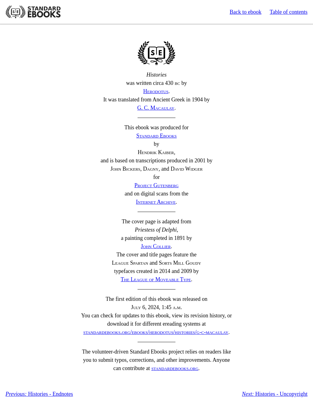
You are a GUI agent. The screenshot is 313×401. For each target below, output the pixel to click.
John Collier (156, 246)
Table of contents (288, 12)
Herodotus (155, 91)
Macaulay (155, 108)
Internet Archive (156, 202)
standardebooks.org (174, 368)
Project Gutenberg (156, 185)
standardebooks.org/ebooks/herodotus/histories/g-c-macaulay (155, 332)
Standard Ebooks (33, 12)
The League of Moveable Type (156, 279)
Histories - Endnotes (39, 394)
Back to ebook (245, 12)
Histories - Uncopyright (274, 394)
